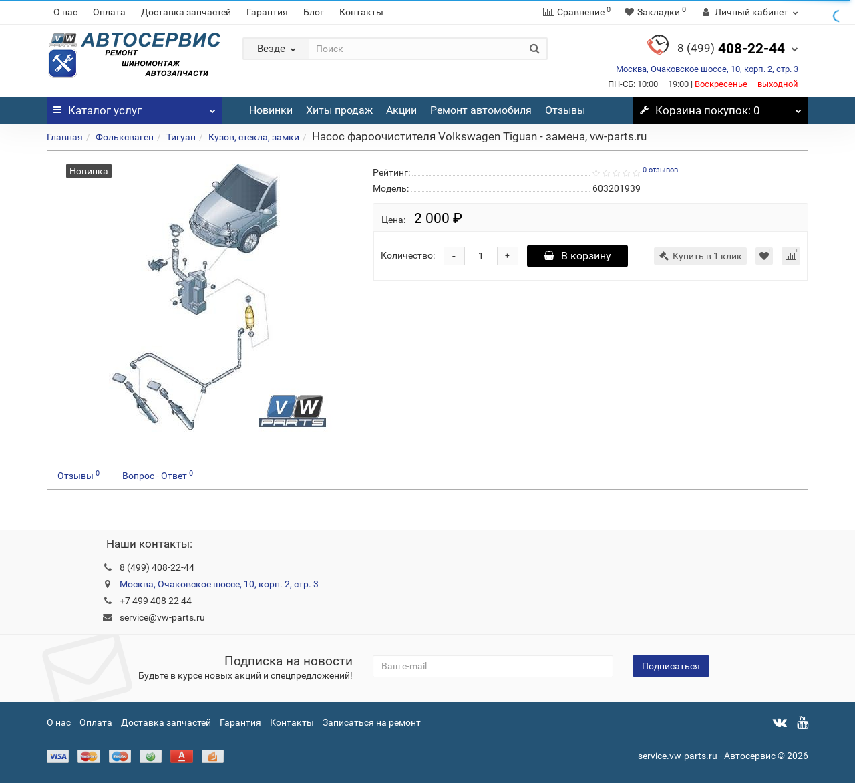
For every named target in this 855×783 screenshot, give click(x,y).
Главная (65, 137)
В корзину (577, 255)
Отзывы (565, 110)
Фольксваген (125, 137)
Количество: (408, 255)
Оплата (109, 12)
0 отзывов (660, 170)
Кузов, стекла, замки (253, 137)
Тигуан (181, 137)
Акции (401, 110)
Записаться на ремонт (372, 722)
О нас (65, 12)
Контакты (361, 12)
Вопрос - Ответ (157, 475)
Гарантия (267, 12)
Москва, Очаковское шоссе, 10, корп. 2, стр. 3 (707, 69)
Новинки (271, 110)
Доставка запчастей (186, 12)
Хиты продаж (339, 110)
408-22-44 (731, 49)
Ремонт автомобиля (481, 110)
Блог (313, 12)
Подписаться (671, 666)
